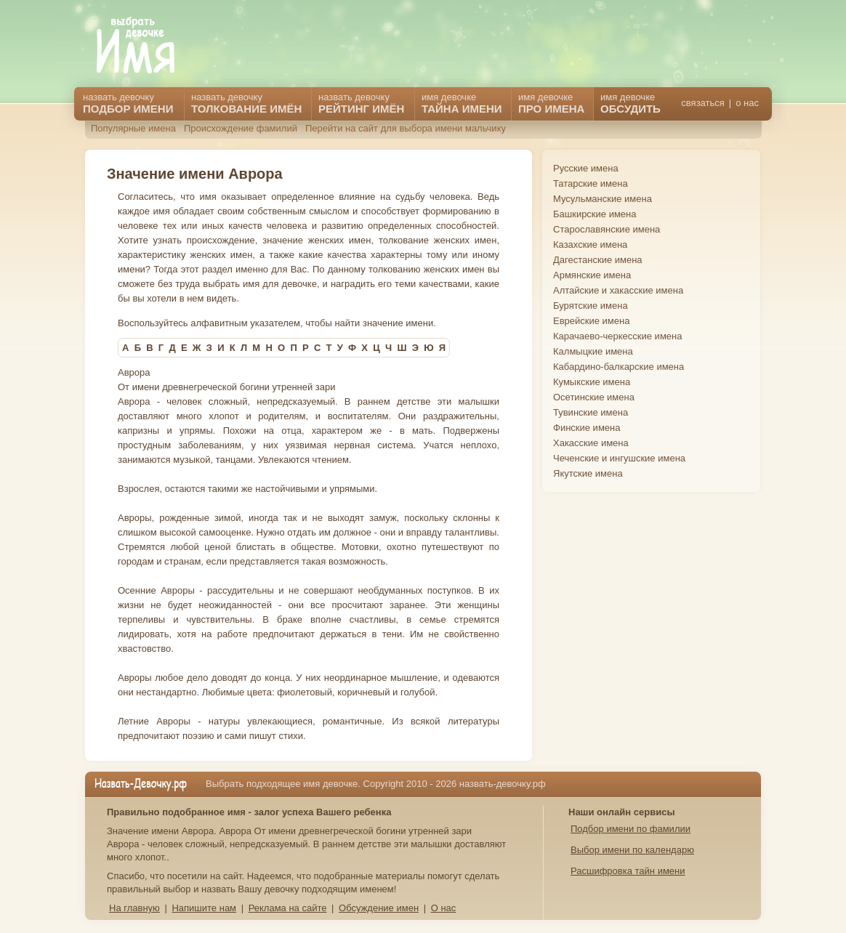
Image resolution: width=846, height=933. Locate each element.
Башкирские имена (595, 214)
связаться (702, 102)
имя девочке (630, 103)
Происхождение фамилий (240, 128)
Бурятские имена (590, 305)
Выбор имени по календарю (632, 849)
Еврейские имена (591, 320)
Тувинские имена (590, 412)
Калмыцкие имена (593, 351)
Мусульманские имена (602, 198)
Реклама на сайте (288, 907)
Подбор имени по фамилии (630, 828)
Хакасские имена (591, 442)
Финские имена (586, 427)
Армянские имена (592, 275)
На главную (134, 907)
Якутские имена (588, 473)
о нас (747, 102)
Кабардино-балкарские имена (618, 366)
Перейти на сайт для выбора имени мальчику (405, 128)
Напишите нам (204, 907)
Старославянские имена (606, 229)
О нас (443, 907)
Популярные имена (133, 128)
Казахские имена (590, 244)
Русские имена (586, 168)
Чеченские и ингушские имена (619, 458)
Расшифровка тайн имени (628, 870)
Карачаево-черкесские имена (617, 336)
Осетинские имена (593, 397)
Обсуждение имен (379, 907)
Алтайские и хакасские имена (618, 290)
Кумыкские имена (591, 381)
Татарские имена (590, 183)
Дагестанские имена (597, 259)
